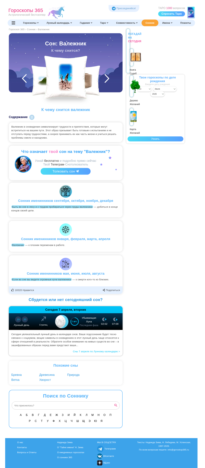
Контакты (22, 447)
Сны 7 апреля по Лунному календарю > (96, 351)
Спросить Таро (172, 13)
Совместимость (127, 23)
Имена (167, 23)
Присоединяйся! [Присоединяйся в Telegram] (124, 8)
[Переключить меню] (13, 23)
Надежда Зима (64, 442)
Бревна (16, 375)
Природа (73, 375)
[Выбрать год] (176, 85)
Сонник (150, 23)
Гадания (86, 23)
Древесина (47, 375)
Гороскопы (31, 23)
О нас (20, 442)
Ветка (15, 380)
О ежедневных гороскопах (70, 452)
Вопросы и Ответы (26, 452)
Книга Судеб (137, 62)
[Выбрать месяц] (155, 85)
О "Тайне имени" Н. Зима (70, 447)
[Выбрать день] (135, 85)
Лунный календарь (59, 23)
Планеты (185, 23)
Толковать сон (65, 171)
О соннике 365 (64, 457)
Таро (104, 23)
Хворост (45, 380)
